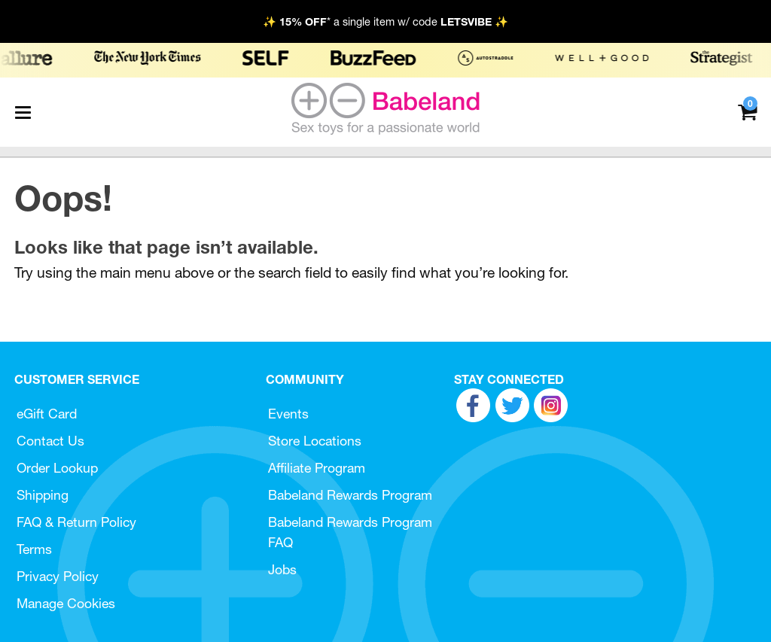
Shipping (43, 495)
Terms (34, 549)
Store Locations (314, 441)
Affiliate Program (316, 468)
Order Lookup (57, 468)
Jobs (282, 569)
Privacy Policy (58, 576)
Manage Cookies (66, 603)
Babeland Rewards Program (350, 495)
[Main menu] (23, 112)
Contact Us (50, 441)
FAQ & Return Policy (76, 522)
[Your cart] (747, 111)
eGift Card (47, 413)
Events (288, 413)
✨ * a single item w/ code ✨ (385, 22)
